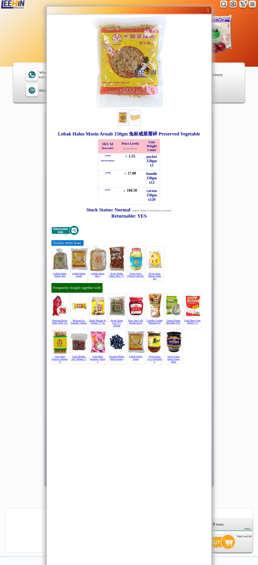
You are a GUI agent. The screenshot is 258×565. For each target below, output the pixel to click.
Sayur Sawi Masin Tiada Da (154, 276)
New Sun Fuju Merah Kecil (135, 322)
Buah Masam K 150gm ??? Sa (98, 322)
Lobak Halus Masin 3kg (60, 275)
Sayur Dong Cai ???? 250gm (116, 323)
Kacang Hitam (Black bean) (116, 358)
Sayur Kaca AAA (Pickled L (154, 359)
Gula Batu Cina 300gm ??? (192, 322)
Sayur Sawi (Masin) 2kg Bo (135, 275)
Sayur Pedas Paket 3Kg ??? (116, 275)
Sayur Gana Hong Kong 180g (173, 359)
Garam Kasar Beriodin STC (173, 322)
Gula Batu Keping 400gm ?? (60, 359)
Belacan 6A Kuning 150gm (79, 322)
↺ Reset (247, 529)
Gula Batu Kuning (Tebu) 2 (97, 359)
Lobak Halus (78, 275)
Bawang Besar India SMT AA (60, 322)
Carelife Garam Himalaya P (155, 322)
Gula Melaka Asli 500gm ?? (78, 358)
